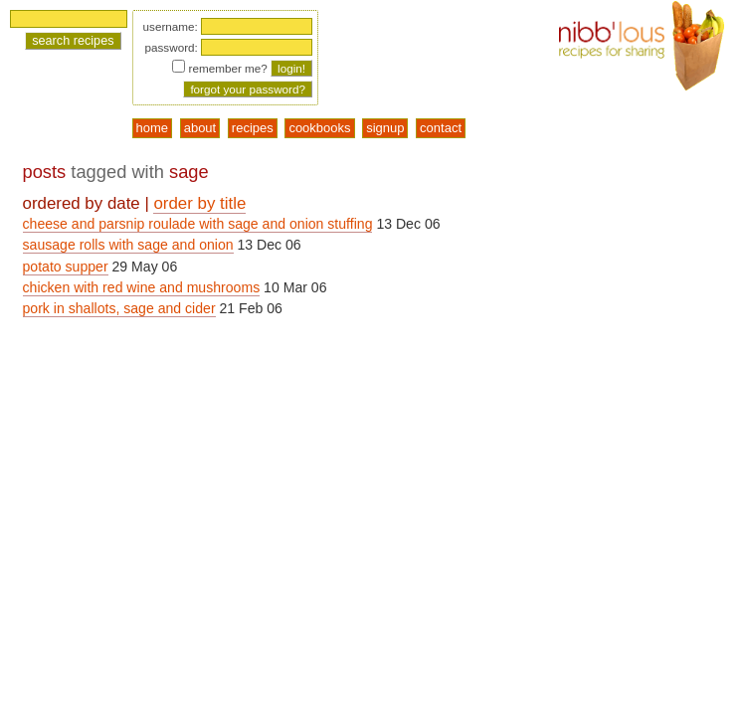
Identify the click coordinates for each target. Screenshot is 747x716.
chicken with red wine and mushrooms (142, 287)
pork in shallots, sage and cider (119, 308)
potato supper (65, 266)
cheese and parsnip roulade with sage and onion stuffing (198, 224)
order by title (199, 203)
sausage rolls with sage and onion (128, 245)
